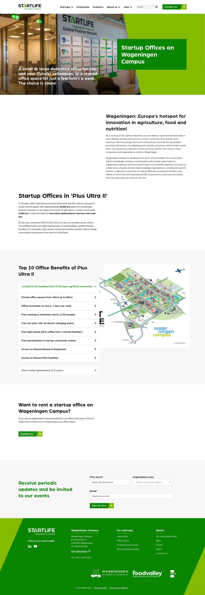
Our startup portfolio (166, 536)
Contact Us (161, 553)
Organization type (143, 476)
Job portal (122, 536)
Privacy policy (100, 587)
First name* (96, 476)
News (158, 540)
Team (159, 549)
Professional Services (127, 544)
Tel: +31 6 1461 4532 (81, 557)
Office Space (123, 540)
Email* (93, 490)
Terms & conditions (118, 587)
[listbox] (152, 482)
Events (159, 544)
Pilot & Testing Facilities (128, 549)
